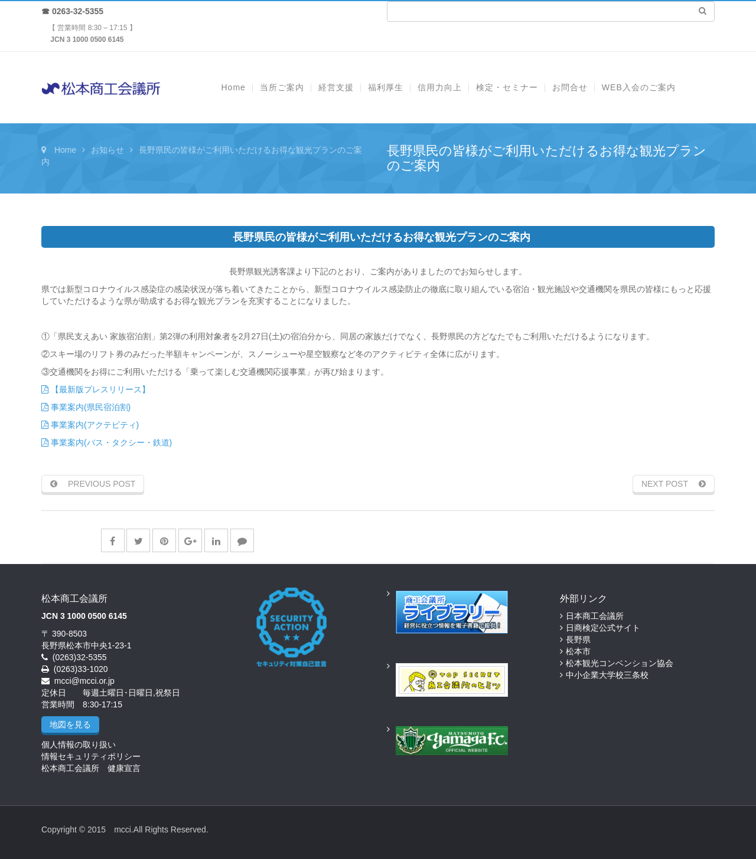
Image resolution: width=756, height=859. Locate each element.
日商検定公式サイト (603, 627)
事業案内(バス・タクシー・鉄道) (106, 442)
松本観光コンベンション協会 (619, 663)
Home (65, 150)
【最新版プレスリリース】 (95, 389)
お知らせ (107, 150)
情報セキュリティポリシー (91, 756)
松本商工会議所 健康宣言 (91, 768)
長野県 (578, 639)
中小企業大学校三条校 (607, 675)
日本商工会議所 (595, 616)
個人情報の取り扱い (78, 744)
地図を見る (70, 724)
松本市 (578, 651)
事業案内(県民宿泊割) (86, 407)
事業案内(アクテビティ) (90, 425)
